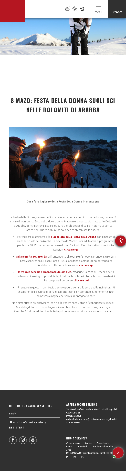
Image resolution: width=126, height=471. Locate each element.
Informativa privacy (34, 428)
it (67, 457)
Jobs (68, 449)
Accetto (28, 428)
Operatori (82, 446)
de (75, 457)
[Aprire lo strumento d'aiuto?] (120, 241)
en (82, 457)
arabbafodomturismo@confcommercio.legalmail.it (91, 419)
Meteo (88, 443)
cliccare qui (71, 249)
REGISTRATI (17, 433)
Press (69, 446)
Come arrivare (73, 443)
